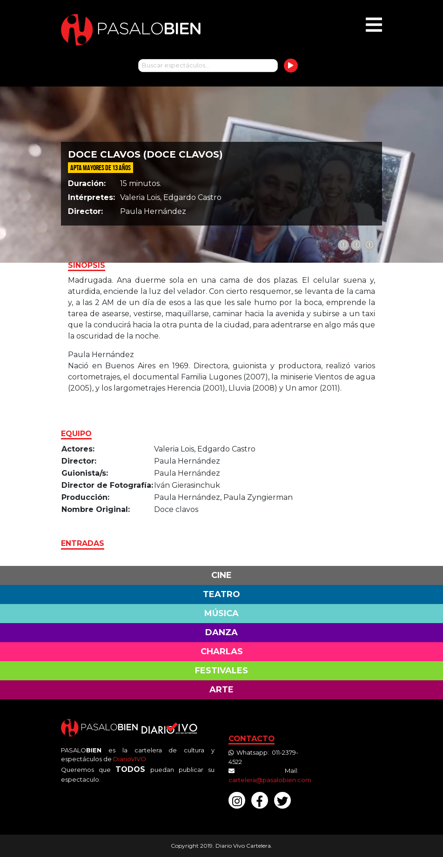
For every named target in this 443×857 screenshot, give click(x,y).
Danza (221, 632)
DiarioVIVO (129, 759)
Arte (221, 689)
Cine (221, 575)
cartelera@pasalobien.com (269, 780)
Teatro (221, 594)
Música (221, 613)
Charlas (222, 651)
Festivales (221, 670)
